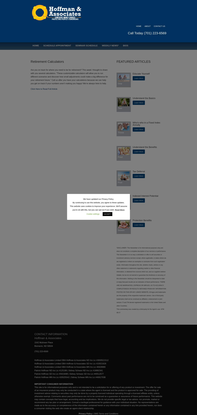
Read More (120, 210)
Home (138, 5)
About (148, 5)
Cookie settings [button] (93, 214)
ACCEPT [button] (107, 214)
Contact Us (159, 5)
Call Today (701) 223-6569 (147, 12)
